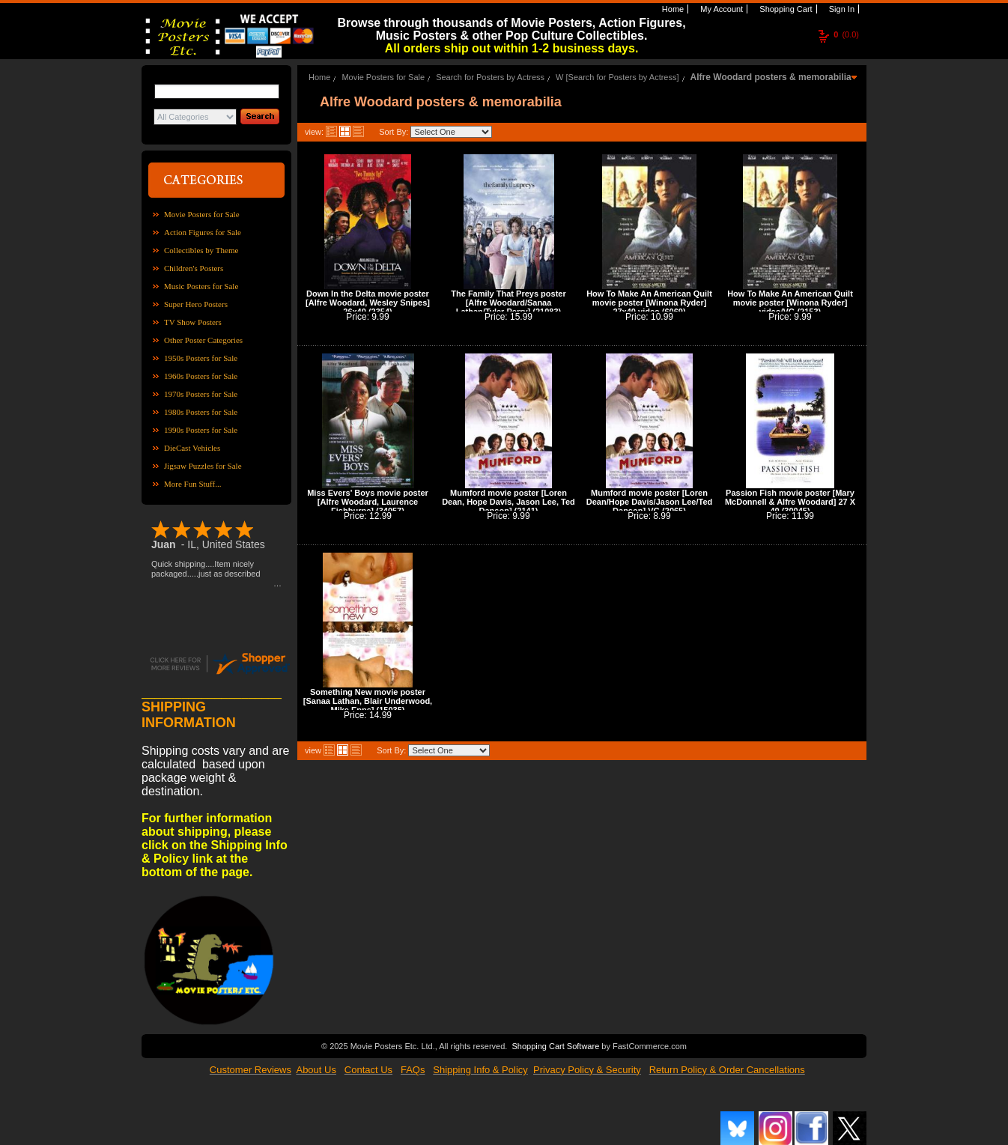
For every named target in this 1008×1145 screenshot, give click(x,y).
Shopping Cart (784, 8)
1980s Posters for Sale (200, 411)
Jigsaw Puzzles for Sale (203, 465)
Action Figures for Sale (202, 232)
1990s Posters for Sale (200, 429)
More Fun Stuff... (193, 483)
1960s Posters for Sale (200, 375)
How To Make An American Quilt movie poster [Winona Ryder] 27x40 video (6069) (649, 302)
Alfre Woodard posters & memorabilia (770, 77)
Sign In (840, 8)
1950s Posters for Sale (200, 357)
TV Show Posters (193, 322)
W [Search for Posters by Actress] (617, 77)
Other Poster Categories (203, 339)
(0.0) (846, 34)
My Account (720, 8)
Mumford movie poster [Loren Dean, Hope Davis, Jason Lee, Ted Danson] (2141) (508, 501)
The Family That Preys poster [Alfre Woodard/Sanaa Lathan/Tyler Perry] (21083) (508, 302)
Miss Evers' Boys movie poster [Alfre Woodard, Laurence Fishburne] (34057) (367, 501)
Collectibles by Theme (201, 250)
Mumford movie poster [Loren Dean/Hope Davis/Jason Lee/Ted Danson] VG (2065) (649, 501)
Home (672, 8)
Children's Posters (193, 268)
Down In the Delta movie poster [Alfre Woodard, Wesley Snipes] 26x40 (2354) (368, 302)
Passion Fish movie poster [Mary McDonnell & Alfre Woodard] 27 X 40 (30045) (790, 501)
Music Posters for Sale (201, 286)
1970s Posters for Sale (200, 393)
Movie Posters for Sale (202, 214)
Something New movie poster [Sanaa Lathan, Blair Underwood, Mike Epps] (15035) (367, 700)
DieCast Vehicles (192, 447)
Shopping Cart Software (555, 1044)
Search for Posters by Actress (490, 77)
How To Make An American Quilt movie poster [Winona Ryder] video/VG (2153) (790, 302)
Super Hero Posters (196, 304)
